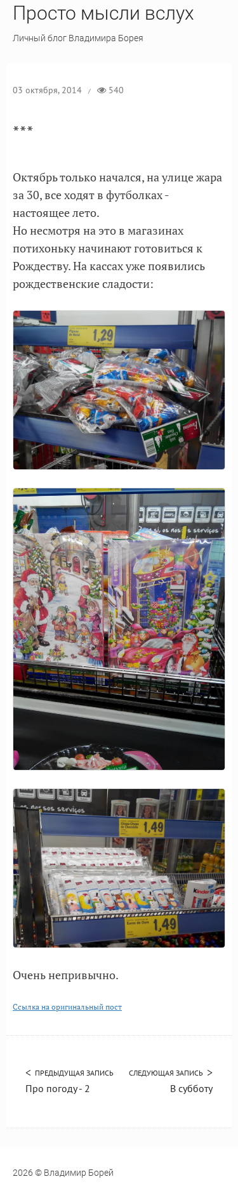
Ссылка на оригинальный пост (67, 1007)
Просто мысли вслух (103, 13)
